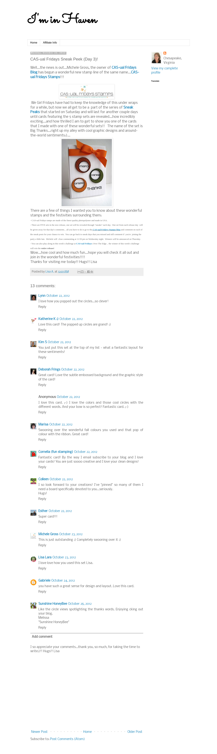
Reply (42, 307)
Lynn (41, 296)
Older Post (134, 732)
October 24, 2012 (63, 580)
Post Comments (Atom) (67, 739)
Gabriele (44, 580)
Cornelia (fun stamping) (55, 452)
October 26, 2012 (80, 604)
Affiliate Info (50, 42)
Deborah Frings (49, 369)
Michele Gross (48, 534)
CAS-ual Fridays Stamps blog (106, 229)
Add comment (42, 637)
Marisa (43, 424)
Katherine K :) (48, 319)
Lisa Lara (44, 557)
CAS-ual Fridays (84, 243)
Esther (43, 511)
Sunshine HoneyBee (52, 604)
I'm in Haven (62, 20)
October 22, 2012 (58, 296)
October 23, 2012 (71, 534)
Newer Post (39, 732)
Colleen (43, 479)
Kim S (42, 342)
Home (33, 42)
